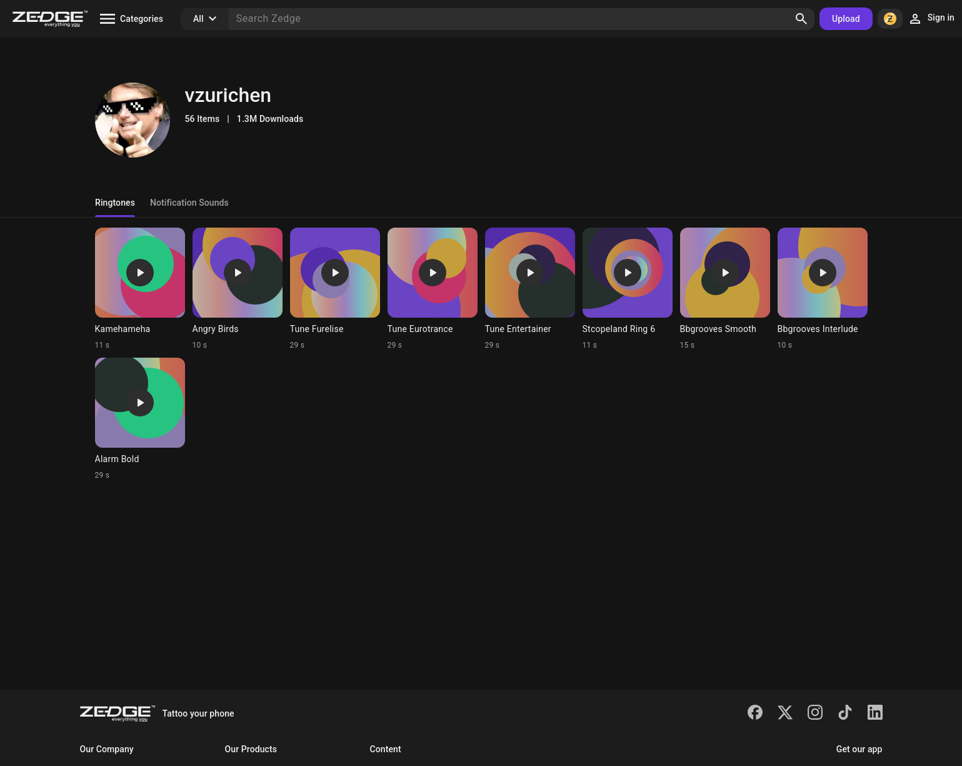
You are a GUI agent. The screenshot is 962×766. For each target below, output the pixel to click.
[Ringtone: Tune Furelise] (335, 289)
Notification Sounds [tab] (188, 203)
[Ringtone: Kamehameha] (140, 289)
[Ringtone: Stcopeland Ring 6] (628, 289)
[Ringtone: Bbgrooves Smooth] (725, 289)
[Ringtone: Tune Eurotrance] (433, 289)
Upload (846, 19)
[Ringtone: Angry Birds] (238, 289)
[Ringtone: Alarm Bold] (140, 419)
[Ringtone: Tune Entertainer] (530, 289)
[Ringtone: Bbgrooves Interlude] (823, 289)
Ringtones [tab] (115, 203)
